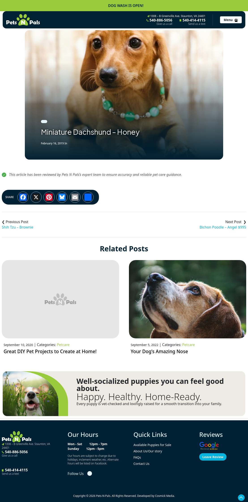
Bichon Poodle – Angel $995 (223, 227)
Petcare (63, 344)
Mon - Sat (75, 444)
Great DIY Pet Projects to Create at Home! (50, 351)
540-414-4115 (192, 22)
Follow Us (76, 473)
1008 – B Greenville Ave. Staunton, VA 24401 (176, 16)
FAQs (137, 457)
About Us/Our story (147, 451)
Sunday (73, 448)
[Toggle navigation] (231, 19)
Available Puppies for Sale (152, 445)
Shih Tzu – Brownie (17, 227)
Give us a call (164, 24)
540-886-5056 (159, 22)
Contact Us (141, 463)
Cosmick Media (164, 496)
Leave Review (212, 457)
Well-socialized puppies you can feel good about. (150, 385)
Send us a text (196, 24)
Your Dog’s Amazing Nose (159, 351)
